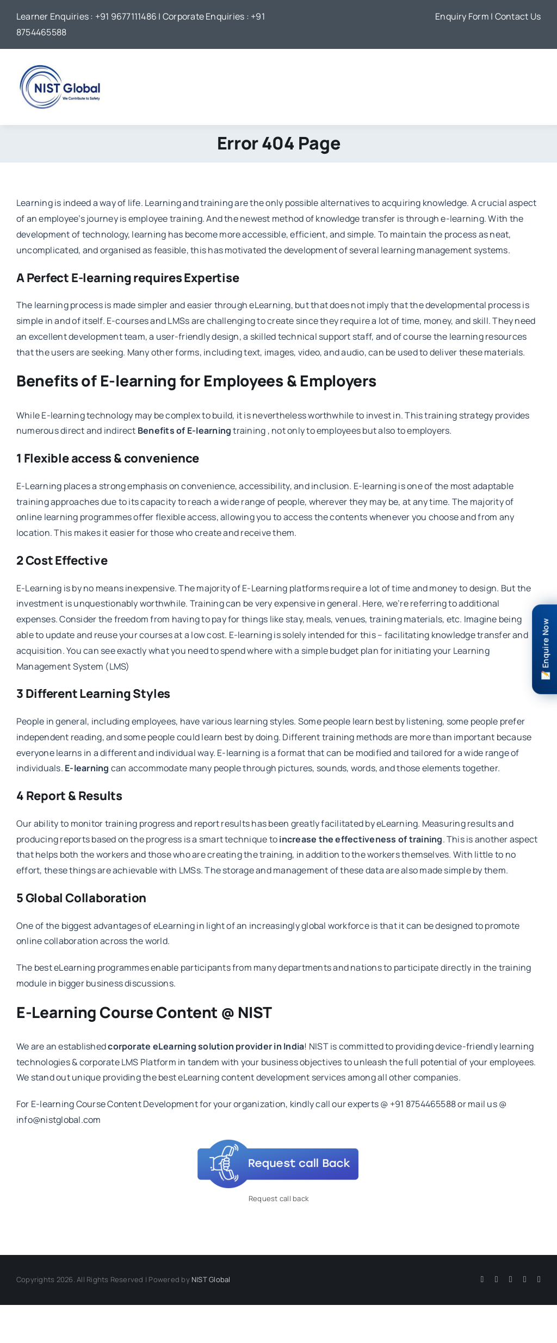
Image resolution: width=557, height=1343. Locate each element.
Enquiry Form (462, 16)
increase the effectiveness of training (360, 839)
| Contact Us (516, 16)
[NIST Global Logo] (59, 64)
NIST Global (211, 1279)
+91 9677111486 (126, 16)
